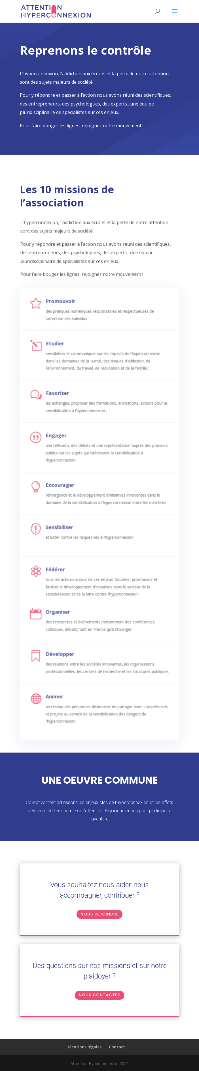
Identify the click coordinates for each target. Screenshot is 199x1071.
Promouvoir (68, 315)
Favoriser (66, 403)
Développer (67, 652)
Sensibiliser (67, 531)
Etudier (64, 357)
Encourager (67, 491)
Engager (64, 444)
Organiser (66, 611)
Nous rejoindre (99, 914)
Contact (117, 1047)
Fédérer (64, 571)
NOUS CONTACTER (99, 995)
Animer (63, 694)
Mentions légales (84, 1047)
